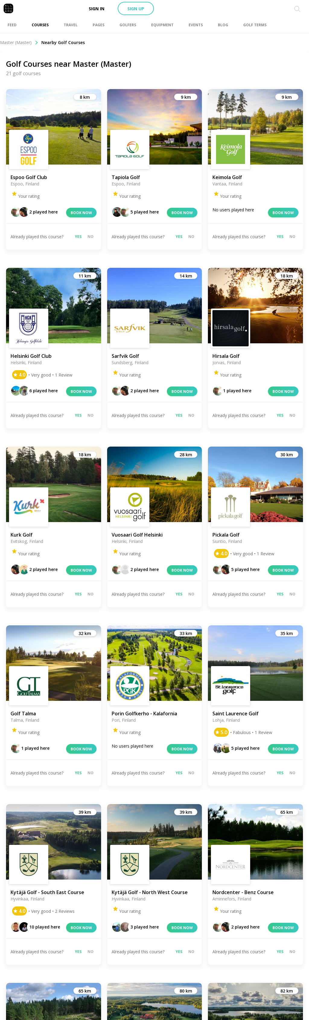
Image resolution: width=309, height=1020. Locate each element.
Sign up (135, 8)
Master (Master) (19, 42)
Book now (81, 212)
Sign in (96, 8)
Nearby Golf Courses (63, 42)
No (91, 236)
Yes (78, 236)
